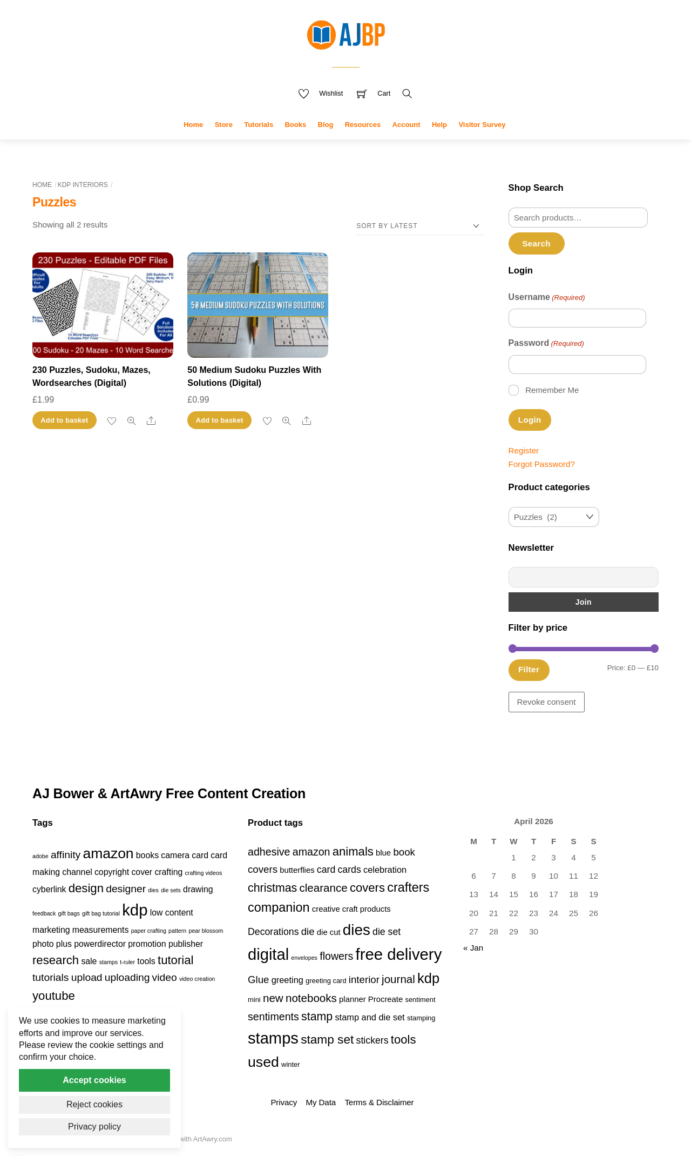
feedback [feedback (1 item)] (44, 913)
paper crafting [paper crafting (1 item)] (148, 930)
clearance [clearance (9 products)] (324, 887)
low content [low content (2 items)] (171, 912)
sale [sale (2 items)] (89, 961)
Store (224, 125)
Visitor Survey (481, 125)
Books (295, 125)
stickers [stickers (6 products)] (372, 1040)
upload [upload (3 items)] (87, 977)
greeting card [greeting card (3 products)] (326, 981)
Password (546, 344)
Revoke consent (546, 701)
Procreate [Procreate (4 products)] (385, 999)
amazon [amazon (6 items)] (108, 853)
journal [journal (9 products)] (398, 979)
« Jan (473, 947)
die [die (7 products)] (308, 931)
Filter (528, 669)
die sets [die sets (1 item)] (171, 890)
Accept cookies (94, 1080)
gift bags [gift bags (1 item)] (68, 913)
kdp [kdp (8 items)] (134, 910)
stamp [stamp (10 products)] (317, 1016)
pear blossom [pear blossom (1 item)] (205, 930)
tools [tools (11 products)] (403, 1039)
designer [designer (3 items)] (126, 888)
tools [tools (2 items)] (146, 961)
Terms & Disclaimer (379, 1102)
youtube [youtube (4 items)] (53, 996)
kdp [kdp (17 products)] (428, 978)
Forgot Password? (542, 464)
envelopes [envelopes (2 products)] (304, 957)
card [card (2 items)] (200, 855)
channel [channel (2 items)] (77, 872)
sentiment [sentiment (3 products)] (420, 999)
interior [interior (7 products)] (364, 979)
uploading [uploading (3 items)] (127, 977)
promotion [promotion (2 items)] (147, 943)
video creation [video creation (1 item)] (197, 978)
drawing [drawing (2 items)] (198, 889)
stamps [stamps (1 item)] (108, 962)
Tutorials (258, 125)
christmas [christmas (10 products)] (272, 887)
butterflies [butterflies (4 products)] (297, 870)
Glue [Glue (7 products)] (258, 979)
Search (536, 243)
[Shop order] (419, 226)
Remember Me (552, 390)
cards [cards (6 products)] (349, 869)
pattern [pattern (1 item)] (177, 930)
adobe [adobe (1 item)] (40, 856)
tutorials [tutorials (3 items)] (50, 977)
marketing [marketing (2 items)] (51, 929)
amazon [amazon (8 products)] (311, 852)
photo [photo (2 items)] (43, 943)
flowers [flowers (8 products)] (336, 956)
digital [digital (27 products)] (268, 954)
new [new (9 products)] (273, 998)
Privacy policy (94, 1126)
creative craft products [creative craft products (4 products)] (351, 909)
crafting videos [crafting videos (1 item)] (203, 873)
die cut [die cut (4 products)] (329, 932)
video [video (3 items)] (164, 977)
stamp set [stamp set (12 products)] (327, 1039)
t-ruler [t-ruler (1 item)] (127, 962)
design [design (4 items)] (86, 888)
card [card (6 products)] (326, 869)
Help (439, 125)
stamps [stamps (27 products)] (273, 1038)
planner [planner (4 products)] (352, 999)
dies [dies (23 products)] (356, 929)
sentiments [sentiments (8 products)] (273, 1017)
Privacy (283, 1102)
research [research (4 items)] (55, 960)
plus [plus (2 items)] (64, 943)
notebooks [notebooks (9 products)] (311, 998)
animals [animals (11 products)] (353, 851)
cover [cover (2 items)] (141, 872)
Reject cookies (94, 1104)
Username (547, 298)
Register (524, 450)
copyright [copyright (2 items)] (111, 872)
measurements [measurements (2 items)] (100, 929)
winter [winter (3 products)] (290, 1064)
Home (193, 125)
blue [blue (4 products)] (383, 852)
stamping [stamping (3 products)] (421, 1018)
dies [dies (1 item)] (153, 890)
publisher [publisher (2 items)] (185, 943)
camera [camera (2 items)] (175, 855)
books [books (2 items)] (147, 855)
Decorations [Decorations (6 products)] (273, 931)
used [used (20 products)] (263, 1062)
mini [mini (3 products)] (254, 999)
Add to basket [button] (64, 420)
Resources (363, 125)
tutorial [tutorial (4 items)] (175, 960)
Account (406, 125)
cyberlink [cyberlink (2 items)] (49, 889)
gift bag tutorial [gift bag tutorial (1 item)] (101, 913)
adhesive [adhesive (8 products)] (269, 852)
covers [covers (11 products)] (367, 887)
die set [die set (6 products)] (386, 931)
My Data (321, 1102)
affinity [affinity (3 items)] (65, 854)
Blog (326, 125)
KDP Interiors (83, 185)
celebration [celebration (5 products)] (385, 869)
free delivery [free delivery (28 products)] (399, 954)
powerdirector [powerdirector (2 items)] (100, 943)
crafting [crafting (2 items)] (168, 872)
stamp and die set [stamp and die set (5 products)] (369, 1017)
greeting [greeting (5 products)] (287, 980)
